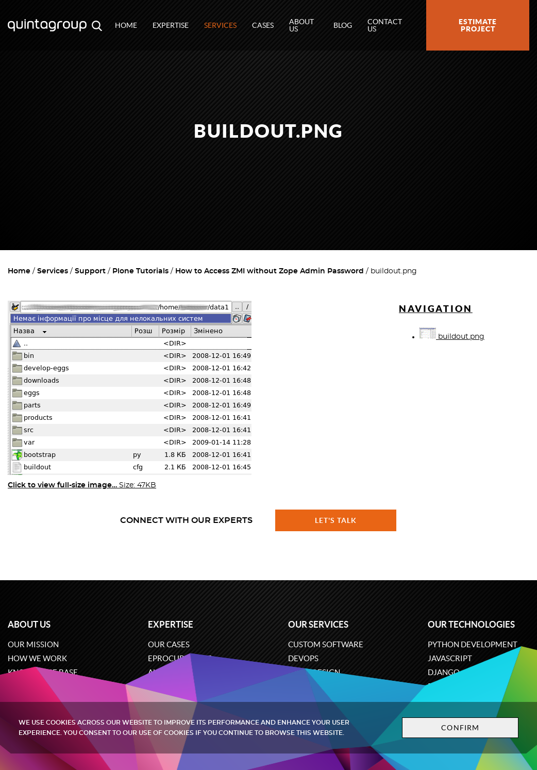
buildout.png (451, 336)
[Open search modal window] (97, 25)
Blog (342, 25)
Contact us (384, 25)
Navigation (436, 308)
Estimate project (478, 25)
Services (220, 25)
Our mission (33, 644)
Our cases (169, 644)
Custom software (325, 644)
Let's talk (336, 520)
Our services (318, 624)
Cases (263, 25)
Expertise (171, 25)
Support (90, 271)
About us (301, 25)
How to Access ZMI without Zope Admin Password (269, 271)
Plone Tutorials (140, 271)
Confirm (460, 728)
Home (126, 25)
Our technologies (471, 624)
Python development (472, 644)
